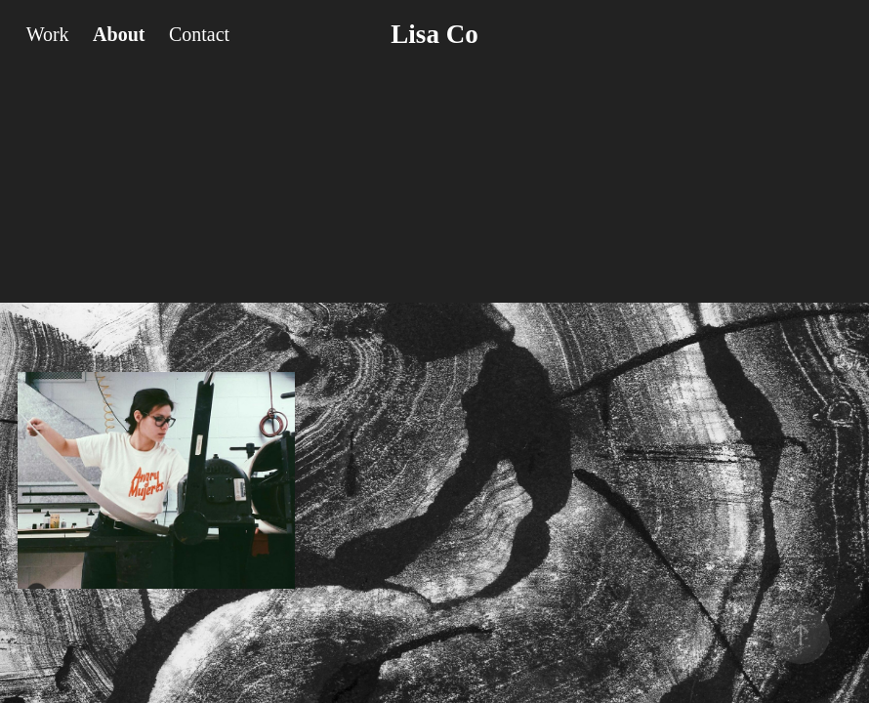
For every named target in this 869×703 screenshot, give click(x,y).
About (119, 34)
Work (47, 34)
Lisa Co (434, 34)
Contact (199, 34)
